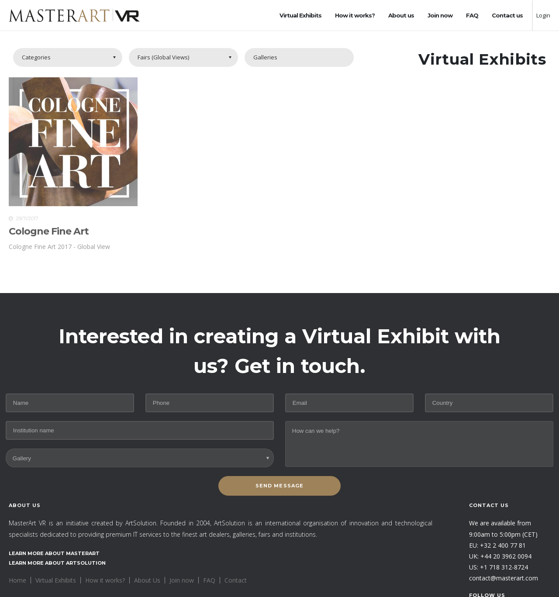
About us (401, 15)
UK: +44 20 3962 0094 (500, 556)
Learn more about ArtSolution (57, 563)
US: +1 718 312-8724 (498, 567)
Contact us (507, 15)
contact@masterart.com (503, 578)
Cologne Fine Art (49, 233)
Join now (440, 15)
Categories (36, 57)
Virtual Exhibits (300, 15)
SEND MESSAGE (279, 486)
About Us (147, 580)
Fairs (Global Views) (163, 57)
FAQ (472, 15)
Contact (235, 580)
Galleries (265, 57)
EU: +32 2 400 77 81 (497, 545)
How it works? (355, 15)
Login (543, 15)
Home (17, 580)
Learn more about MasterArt (54, 553)
